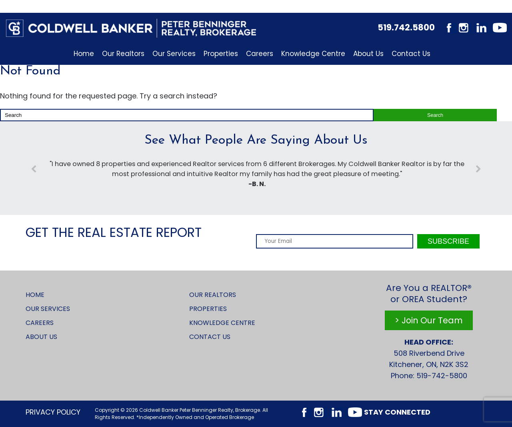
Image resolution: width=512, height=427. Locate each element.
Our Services (174, 53)
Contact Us (411, 53)
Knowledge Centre (313, 53)
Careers (259, 53)
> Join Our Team (429, 320)
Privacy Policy (53, 412)
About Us (368, 53)
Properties (221, 53)
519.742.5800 (406, 27)
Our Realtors (123, 53)
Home (84, 53)
